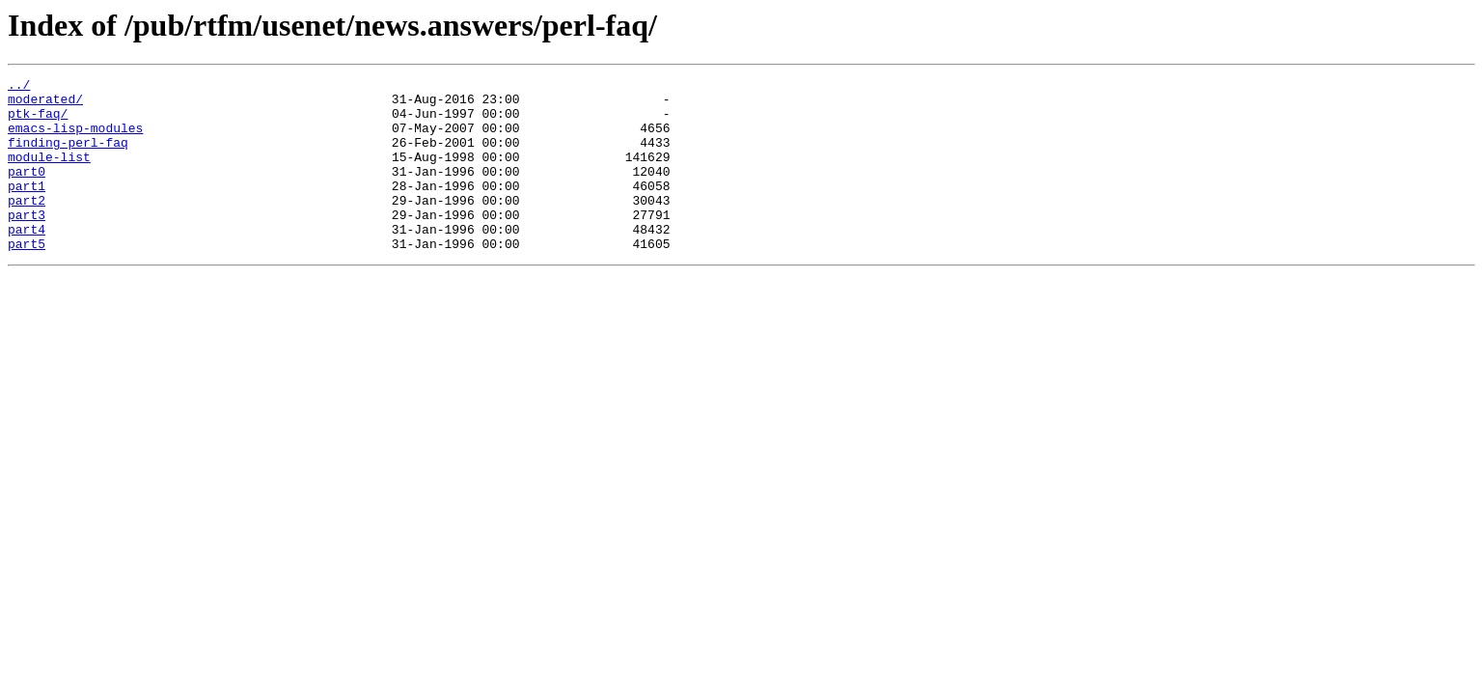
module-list (49, 173)
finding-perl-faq (68, 156)
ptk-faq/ (38, 121)
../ (19, 87)
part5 (26, 278)
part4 (26, 260)
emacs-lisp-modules (75, 139)
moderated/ (45, 104)
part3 (26, 243)
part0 (26, 191)
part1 (26, 208)
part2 (26, 226)
